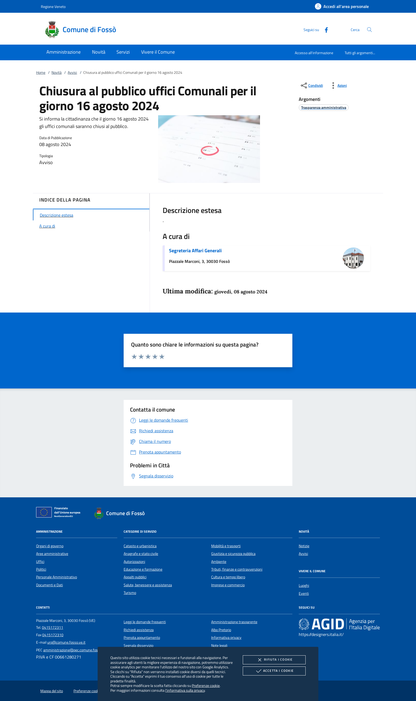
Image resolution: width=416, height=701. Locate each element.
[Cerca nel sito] (369, 29)
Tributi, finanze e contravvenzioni (236, 569)
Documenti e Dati (49, 585)
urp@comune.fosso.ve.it (66, 642)
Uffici (40, 562)
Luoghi (304, 585)
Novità (56, 72)
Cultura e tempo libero (228, 577)
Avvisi (72, 72)
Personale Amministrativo (56, 577)
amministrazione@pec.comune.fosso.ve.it (76, 650)
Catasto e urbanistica (140, 546)
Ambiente (218, 562)
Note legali (219, 645)
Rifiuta (274, 660)
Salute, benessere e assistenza (148, 585)
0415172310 (52, 635)
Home (40, 72)
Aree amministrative (52, 554)
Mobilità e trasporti (226, 546)
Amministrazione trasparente (234, 622)
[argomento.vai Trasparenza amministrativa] (323, 107)
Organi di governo (49, 546)
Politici (41, 569)
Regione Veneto (53, 6)
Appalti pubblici (135, 577)
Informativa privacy (226, 637)
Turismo (130, 593)
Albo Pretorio (221, 630)
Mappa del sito (51, 691)
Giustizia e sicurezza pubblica (233, 554)
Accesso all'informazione (314, 52)
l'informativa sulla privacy (185, 690)
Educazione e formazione (143, 569)
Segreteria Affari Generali (195, 250)
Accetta (274, 671)
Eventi (304, 593)
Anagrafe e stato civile (141, 554)
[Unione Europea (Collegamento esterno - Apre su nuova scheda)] (59, 513)
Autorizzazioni (134, 562)
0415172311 (52, 627)
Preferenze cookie (206, 685)
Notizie (304, 546)
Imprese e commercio (228, 585)
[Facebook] (324, 29)
